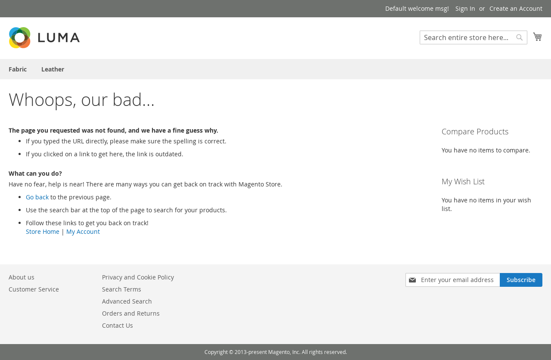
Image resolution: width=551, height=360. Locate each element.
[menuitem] (17, 69)
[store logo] (45, 37)
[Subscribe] (521, 280)
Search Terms (121, 289)
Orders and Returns (131, 313)
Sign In (465, 8)
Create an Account (515, 8)
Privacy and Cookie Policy (138, 277)
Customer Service (34, 289)
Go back (37, 197)
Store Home (42, 231)
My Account (83, 231)
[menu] (275, 69)
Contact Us (117, 325)
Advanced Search (127, 301)
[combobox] (473, 37)
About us (21, 277)
